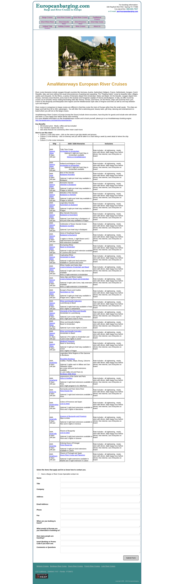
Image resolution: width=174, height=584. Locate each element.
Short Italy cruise (97, 21)
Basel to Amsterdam (67, 246)
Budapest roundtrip (67, 225)
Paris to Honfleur (66, 378)
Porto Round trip (66, 444)
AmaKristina (54, 404)
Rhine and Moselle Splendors (71, 301)
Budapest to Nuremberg (69, 214)
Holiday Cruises (64, 26)
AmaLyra (53, 391)
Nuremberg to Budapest (69, 204)
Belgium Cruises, (43, 566)
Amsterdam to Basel (67, 256)
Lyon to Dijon (65, 432)
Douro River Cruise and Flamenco (72, 455)
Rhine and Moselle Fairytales (70, 331)
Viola (51, 175)
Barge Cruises (47, 17)
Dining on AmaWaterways (76, 156)
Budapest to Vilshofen (68, 194)
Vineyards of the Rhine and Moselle (73, 311)
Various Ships (52, 152)
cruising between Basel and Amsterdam (74, 278)
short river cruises (80, 17)
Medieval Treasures (67, 341)
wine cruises (80, 26)
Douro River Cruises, (75, 566)
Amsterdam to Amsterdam (69, 151)
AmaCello (53, 419)
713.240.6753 (119, 9)
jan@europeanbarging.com (126, 11)
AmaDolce (53, 362)
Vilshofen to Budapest (68, 184)
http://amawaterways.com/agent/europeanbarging (53, 120)
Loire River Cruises (108, 566)
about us (97, 26)
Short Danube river (64, 21)
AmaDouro (53, 455)
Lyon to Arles (65, 403)
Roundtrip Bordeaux (67, 358)
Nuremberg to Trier (67, 291)
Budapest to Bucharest (68, 234)
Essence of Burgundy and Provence (73, 416)
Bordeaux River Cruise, (58, 566)
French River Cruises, (92, 566)
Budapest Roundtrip (67, 174)
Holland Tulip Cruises (47, 26)
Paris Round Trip (66, 390)
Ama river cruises (64, 17)
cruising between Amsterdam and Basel (74, 266)
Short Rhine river (47, 21)
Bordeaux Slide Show (68, 373)
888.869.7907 (132, 9)
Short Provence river (80, 21)
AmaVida (53, 445)
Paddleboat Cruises (97, 17)
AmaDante (53, 380)
